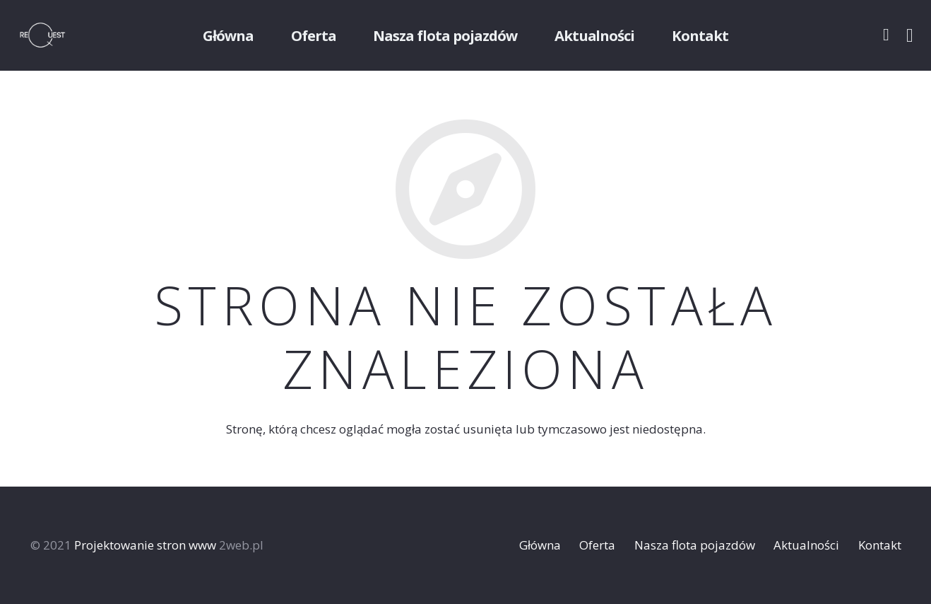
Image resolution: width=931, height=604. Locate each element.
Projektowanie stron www (145, 545)
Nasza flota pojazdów (694, 545)
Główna (540, 545)
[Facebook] (886, 34)
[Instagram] (909, 35)
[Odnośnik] (60, 35)
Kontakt (879, 545)
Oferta (597, 545)
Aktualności (806, 545)
